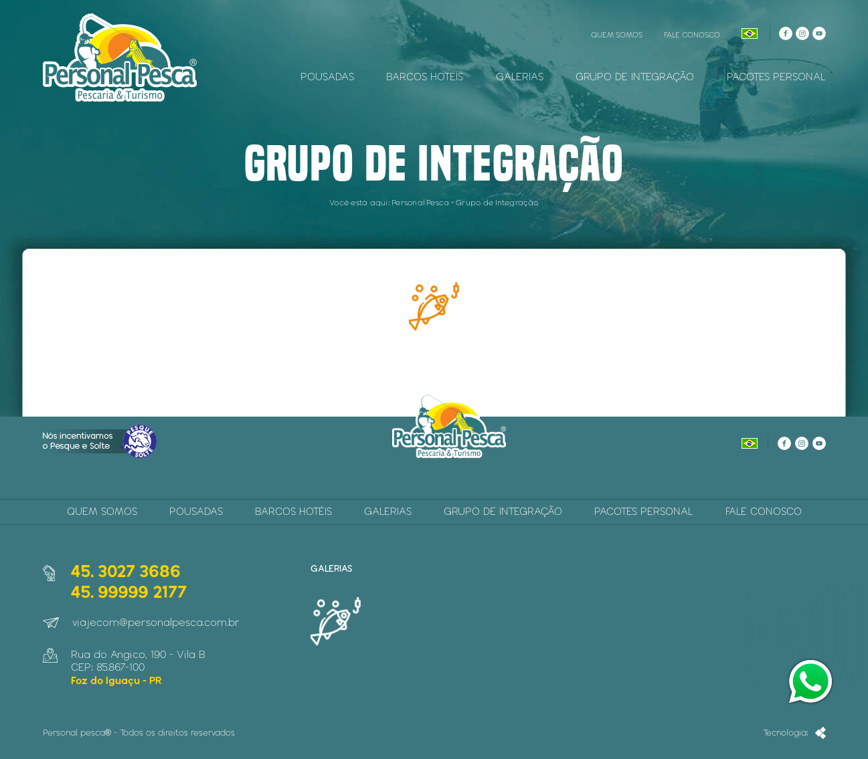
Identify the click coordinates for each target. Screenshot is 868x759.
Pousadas (327, 76)
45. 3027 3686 (125, 570)
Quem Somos (616, 34)
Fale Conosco (692, 34)
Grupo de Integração (635, 76)
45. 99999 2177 (128, 591)
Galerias (519, 76)
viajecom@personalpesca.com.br (156, 622)
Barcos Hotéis (424, 76)
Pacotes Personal (776, 76)
